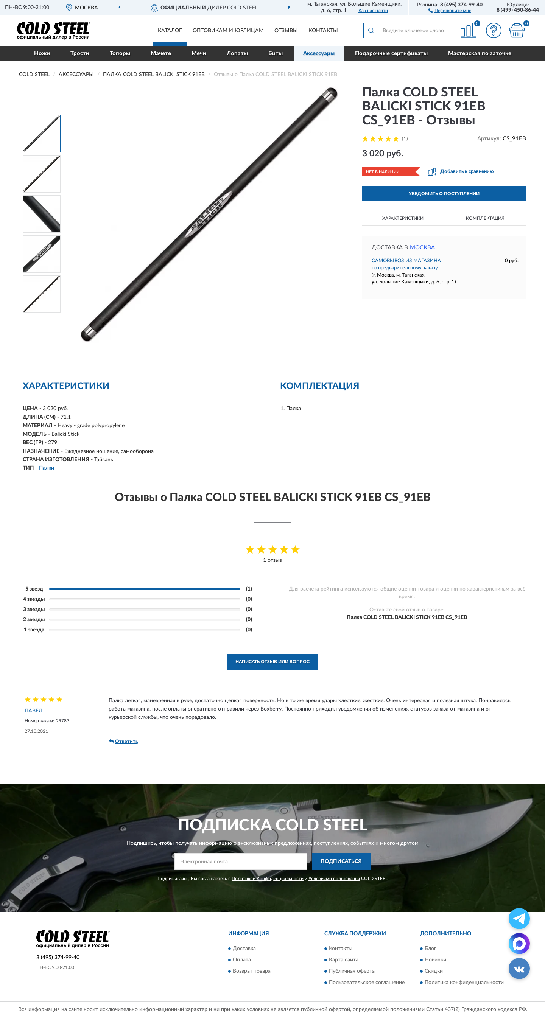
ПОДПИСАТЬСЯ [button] (341, 861)
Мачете (161, 53)
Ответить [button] (123, 741)
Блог (430, 948)
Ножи (42, 53)
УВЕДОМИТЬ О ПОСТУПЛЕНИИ (444, 193)
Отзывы (286, 30)
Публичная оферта (352, 971)
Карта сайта (343, 960)
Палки (46, 468)
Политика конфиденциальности (464, 982)
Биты (275, 53)
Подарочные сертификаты (391, 53)
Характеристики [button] (403, 218)
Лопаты (237, 53)
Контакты (323, 30)
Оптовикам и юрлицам (228, 30)
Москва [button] (422, 247)
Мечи (199, 53)
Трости (79, 53)
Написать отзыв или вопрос (272, 661)
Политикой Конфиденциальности (268, 878)
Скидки (434, 971)
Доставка (244, 948)
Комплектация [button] (485, 218)
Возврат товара (252, 971)
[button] (449, 10)
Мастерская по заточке (479, 53)
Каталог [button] (170, 30)
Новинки (435, 960)
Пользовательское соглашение (367, 982)
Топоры (120, 53)
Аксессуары (319, 53)
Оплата (242, 960)
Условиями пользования (334, 878)
